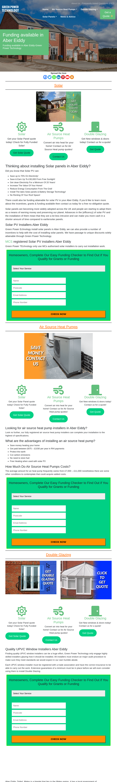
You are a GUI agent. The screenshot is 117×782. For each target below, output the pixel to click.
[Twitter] (50, 77)
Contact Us (58, 156)
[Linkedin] (59, 77)
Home (45, 9)
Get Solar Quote (21, 152)
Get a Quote (108, 14)
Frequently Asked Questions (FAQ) (98, 3)
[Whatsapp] (54, 77)
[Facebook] (45, 77)
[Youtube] (67, 77)
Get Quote (95, 149)
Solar (21, 134)
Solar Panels (49, 16)
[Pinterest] (63, 77)
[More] (72, 77)
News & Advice (67, 16)
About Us (75, 3)
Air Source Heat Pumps (63, 9)
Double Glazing (88, 9)
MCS (8, 241)
